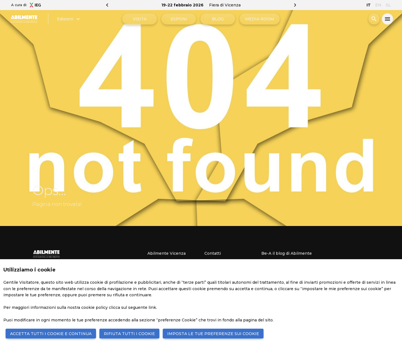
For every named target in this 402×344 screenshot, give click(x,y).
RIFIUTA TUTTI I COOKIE (129, 333)
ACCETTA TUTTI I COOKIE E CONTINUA (51, 333)
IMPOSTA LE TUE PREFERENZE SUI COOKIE (213, 333)
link (152, 307)
